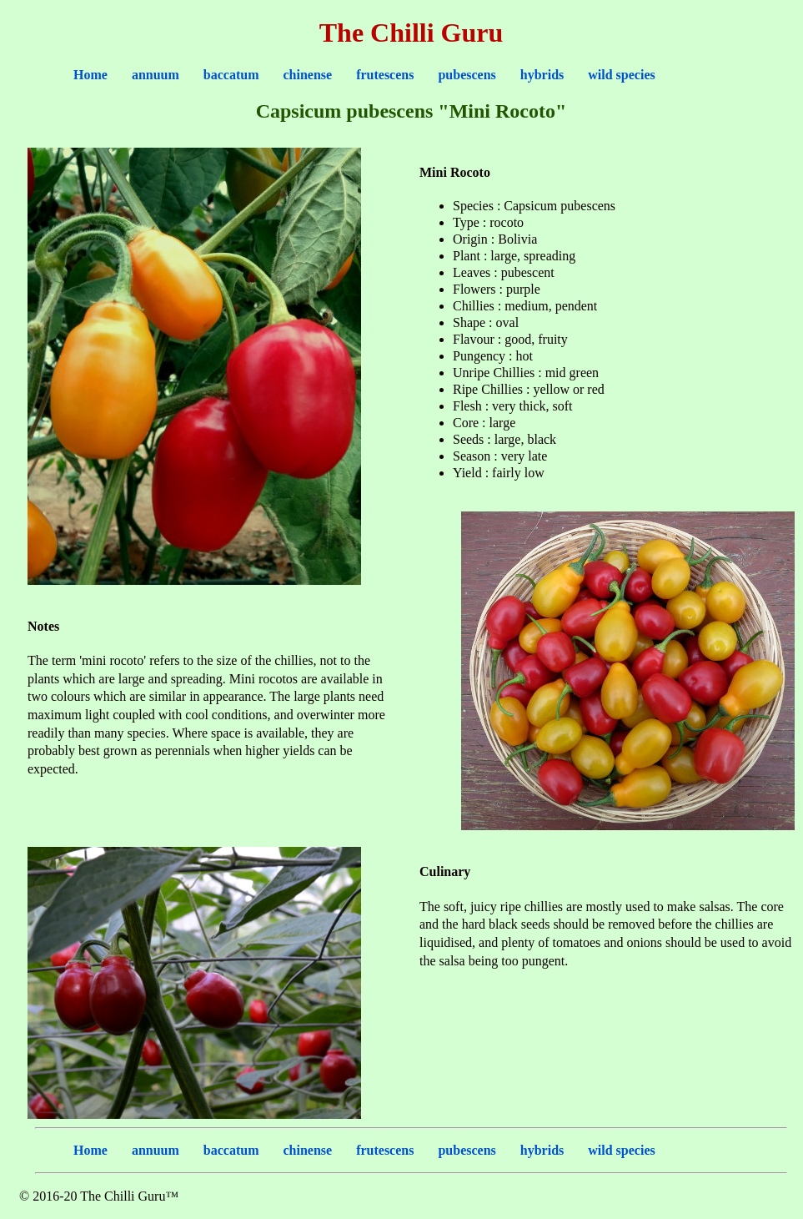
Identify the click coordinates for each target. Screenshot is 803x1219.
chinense (307, 75)
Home (90, 75)
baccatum (231, 75)
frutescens (385, 75)
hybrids (542, 75)
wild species (621, 75)
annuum (155, 75)
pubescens (466, 75)
